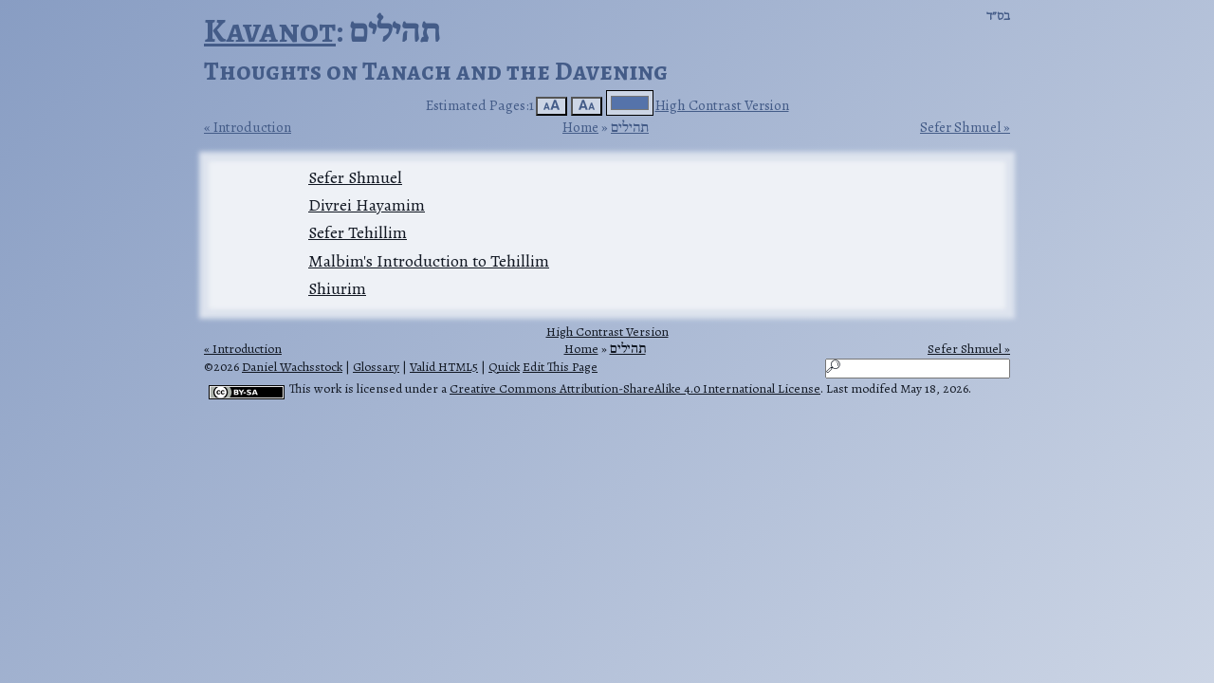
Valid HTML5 (444, 367)
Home (580, 127)
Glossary (376, 367)
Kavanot (270, 30)
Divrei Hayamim (366, 205)
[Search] (917, 368)
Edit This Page (560, 367)
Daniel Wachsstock (292, 367)
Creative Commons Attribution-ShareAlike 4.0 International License (635, 388)
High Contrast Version (722, 105)
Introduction (252, 127)
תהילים (630, 127)
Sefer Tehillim (357, 232)
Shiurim (337, 288)
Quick (504, 367)
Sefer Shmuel (960, 127)
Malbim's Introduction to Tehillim (428, 260)
